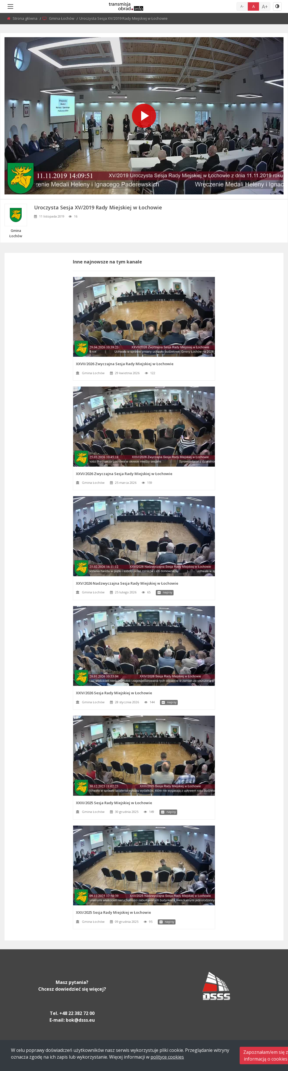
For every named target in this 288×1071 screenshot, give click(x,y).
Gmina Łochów (62, 18)
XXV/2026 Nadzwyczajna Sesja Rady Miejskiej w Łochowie (127, 583)
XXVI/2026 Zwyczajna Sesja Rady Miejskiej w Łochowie (124, 473)
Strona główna (25, 18)
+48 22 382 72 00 (76, 1013)
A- (242, 6)
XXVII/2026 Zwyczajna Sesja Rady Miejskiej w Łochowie (125, 363)
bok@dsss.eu (80, 1020)
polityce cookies (167, 1057)
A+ (265, 6)
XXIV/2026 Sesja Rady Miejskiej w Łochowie (114, 692)
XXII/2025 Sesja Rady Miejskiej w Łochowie (113, 912)
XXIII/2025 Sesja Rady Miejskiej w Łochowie (114, 802)
